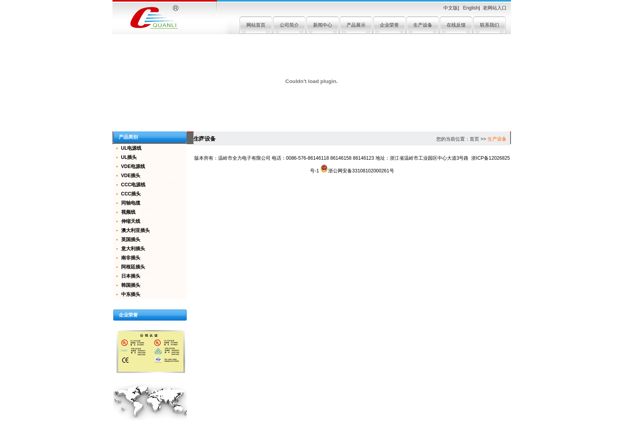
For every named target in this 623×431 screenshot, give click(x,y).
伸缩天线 (130, 221)
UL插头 (129, 157)
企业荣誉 (389, 25)
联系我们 (489, 25)
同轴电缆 (130, 203)
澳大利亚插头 (135, 230)
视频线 (128, 212)
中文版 (450, 8)
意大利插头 (133, 248)
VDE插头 (131, 175)
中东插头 (130, 294)
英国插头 (130, 239)
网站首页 (255, 25)
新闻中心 (322, 25)
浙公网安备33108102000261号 (357, 171)
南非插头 (130, 258)
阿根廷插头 (133, 267)
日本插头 (130, 276)
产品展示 (356, 25)
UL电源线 (131, 148)
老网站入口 (495, 8)
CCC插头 (131, 194)
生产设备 (422, 25)
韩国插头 (130, 285)
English (470, 8)
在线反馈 (456, 25)
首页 (474, 139)
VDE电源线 (133, 166)
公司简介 (289, 25)
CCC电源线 (133, 184)
